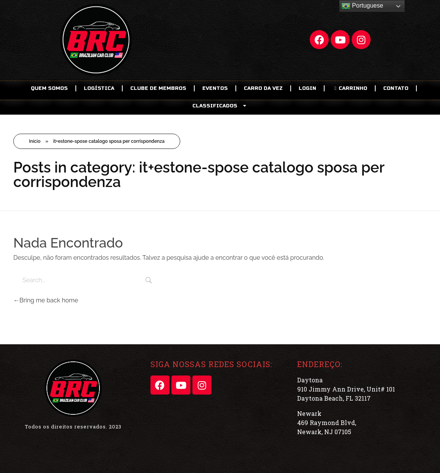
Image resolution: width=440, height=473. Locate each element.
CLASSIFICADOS (219, 105)
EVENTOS (215, 88)
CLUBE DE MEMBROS (158, 88)
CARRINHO (349, 88)
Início (34, 141)
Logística (99, 88)
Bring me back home (45, 300)
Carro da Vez (263, 88)
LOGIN (307, 88)
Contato (395, 88)
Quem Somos (49, 88)
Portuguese (362, 6)
